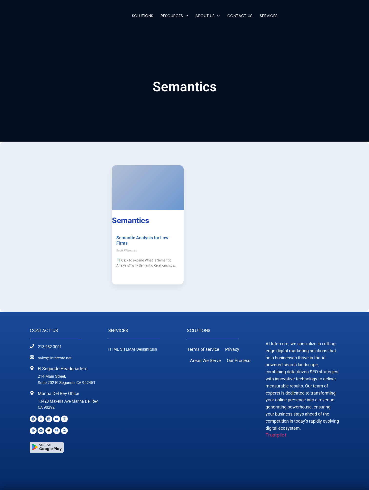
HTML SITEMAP (122, 349)
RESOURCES (174, 16)
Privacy (232, 349)
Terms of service (203, 349)
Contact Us (239, 16)
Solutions (142, 16)
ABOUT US (207, 16)
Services (118, 330)
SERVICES (269, 16)
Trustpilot (276, 445)
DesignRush (146, 349)
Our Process (238, 360)
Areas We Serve (205, 360)
